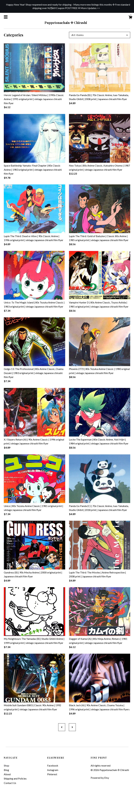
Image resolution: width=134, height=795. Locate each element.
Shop (6, 765)
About (7, 774)
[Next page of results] (72, 727)
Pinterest (52, 774)
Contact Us (10, 782)
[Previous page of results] (61, 727)
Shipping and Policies (15, 778)
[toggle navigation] (6, 17)
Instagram (52, 769)
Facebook (52, 765)
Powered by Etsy (100, 777)
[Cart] (130, 17)
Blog (6, 769)
